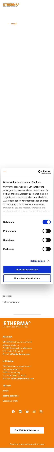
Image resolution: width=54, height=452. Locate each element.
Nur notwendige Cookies (27, 278)
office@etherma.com (20, 354)
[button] (12, 23)
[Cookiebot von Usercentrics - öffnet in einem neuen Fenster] (38, 172)
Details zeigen (38, 261)
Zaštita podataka (11, 395)
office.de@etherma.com (22, 378)
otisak (5, 390)
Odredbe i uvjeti (10, 401)
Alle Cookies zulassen (27, 269)
